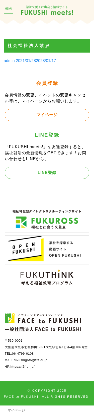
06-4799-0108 (23, 353)
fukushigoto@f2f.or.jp (30, 360)
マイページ (47, 115)
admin (9, 61)
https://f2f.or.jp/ (23, 366)
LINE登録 (47, 172)
